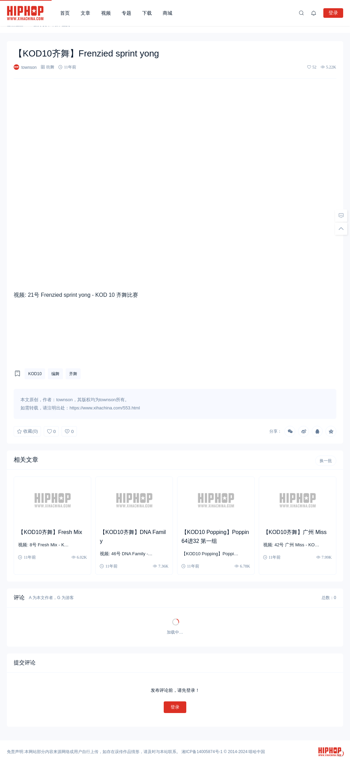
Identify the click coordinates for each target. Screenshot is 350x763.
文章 (85, 13)
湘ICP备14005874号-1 (202, 751)
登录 (333, 12)
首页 (65, 13)
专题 (126, 13)
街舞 (50, 67)
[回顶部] (341, 228)
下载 (147, 13)
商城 (167, 13)
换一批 (326, 460)
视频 (106, 13)
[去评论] (341, 215)
